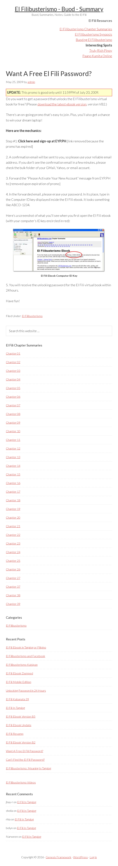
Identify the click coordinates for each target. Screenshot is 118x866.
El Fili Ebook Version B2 (20, 742)
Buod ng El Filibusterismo (94, 40)
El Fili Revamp (14, 733)
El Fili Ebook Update (18, 725)
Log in (93, 857)
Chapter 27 (13, 578)
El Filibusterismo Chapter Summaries (86, 29)
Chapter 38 (13, 595)
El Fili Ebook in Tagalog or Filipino (26, 647)
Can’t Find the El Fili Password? (25, 759)
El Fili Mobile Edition (18, 682)
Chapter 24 (13, 552)
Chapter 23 (13, 543)
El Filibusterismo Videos (21, 782)
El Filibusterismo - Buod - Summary (59, 8)
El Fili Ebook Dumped (19, 673)
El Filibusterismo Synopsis (93, 34)
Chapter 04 (13, 379)
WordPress (80, 857)
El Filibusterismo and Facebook (25, 656)
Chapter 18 (13, 500)
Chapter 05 (13, 388)
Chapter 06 (13, 396)
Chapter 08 (13, 414)
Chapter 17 (13, 491)
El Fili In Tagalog (15, 707)
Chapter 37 (13, 586)
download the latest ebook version (61, 104)
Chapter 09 (13, 422)
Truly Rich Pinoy (100, 50)
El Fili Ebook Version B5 (20, 716)
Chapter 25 (13, 560)
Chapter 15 (13, 474)
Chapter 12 (13, 448)
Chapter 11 (13, 439)
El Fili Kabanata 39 (17, 699)
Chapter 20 (13, 517)
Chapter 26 (13, 569)
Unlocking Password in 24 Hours (26, 690)
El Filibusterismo (32, 316)
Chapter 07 (13, 405)
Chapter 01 (13, 353)
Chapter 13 (13, 457)
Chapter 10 (13, 431)
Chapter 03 (13, 370)
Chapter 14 (13, 465)
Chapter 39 (13, 604)
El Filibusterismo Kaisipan (22, 664)
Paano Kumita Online (97, 56)
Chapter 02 (13, 362)
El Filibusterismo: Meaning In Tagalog (28, 768)
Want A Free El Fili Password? (24, 751)
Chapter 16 (13, 483)
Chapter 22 (13, 534)
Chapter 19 (13, 509)
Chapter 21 (13, 526)
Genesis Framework (58, 857)
